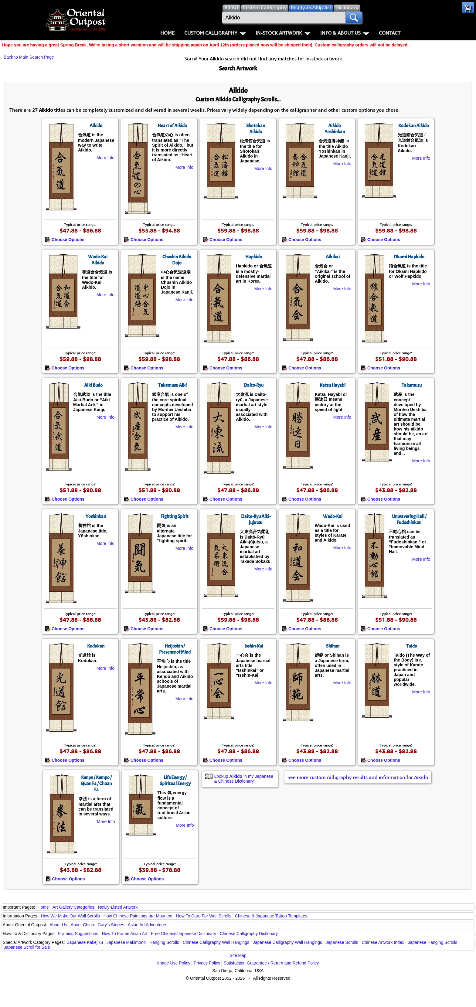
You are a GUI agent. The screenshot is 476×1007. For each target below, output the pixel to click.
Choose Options (64, 239)
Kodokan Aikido (413, 126)
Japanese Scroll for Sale (27, 947)
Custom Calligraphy (215, 33)
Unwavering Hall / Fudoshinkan (409, 519)
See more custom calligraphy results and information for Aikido (357, 777)
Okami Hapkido (409, 257)
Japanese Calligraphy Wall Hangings (287, 942)
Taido (411, 646)
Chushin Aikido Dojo (176, 260)
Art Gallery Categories (73, 907)
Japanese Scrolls (342, 942)
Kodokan (95, 646)
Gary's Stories (111, 924)
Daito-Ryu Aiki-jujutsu (255, 519)
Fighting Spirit (175, 516)
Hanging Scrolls (164, 942)
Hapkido (253, 257)
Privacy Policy (207, 963)
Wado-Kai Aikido (97, 260)
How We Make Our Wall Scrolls (70, 915)
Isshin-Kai (253, 646)
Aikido (96, 126)
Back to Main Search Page (29, 57)
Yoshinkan (96, 516)
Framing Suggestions (78, 933)
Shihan (332, 646)
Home (167, 33)
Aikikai (333, 257)
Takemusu (412, 385)
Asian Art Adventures (147, 924)
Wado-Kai (332, 516)
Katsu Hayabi (332, 385)
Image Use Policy (173, 963)
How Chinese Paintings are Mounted (138, 915)
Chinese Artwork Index (383, 942)
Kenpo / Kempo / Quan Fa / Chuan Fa (96, 783)
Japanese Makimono (126, 942)
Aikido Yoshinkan (335, 129)
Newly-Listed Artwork (118, 907)
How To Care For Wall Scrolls (203, 915)
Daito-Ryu (254, 385)
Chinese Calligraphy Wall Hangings (216, 942)
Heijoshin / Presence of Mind (175, 649)
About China (82, 924)
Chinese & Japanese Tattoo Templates (271, 915)
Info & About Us (344, 33)
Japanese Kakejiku (85, 942)
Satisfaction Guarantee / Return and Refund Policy (271, 963)
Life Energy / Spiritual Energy (175, 780)
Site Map (237, 955)
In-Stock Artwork (283, 33)
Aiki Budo (93, 385)
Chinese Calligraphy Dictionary (249, 933)
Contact (389, 33)
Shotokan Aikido (255, 129)
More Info (105, 157)
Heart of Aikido (172, 126)
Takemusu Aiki (172, 385)
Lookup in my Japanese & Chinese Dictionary (244, 779)
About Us (58, 924)
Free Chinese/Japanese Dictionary (183, 933)
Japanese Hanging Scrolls (432, 942)
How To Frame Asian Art (124, 933)
